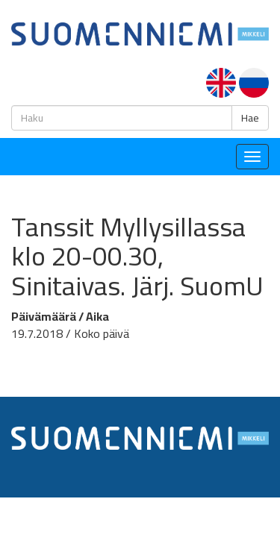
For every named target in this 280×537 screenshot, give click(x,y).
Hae (250, 118)
